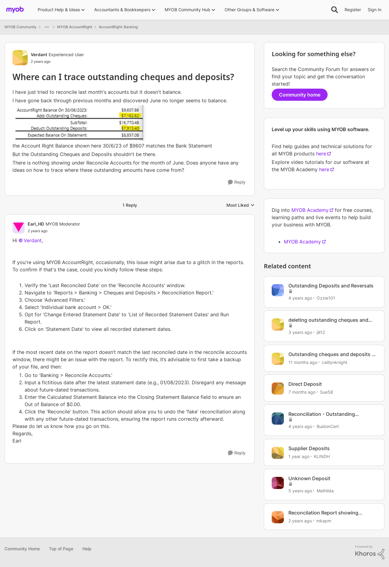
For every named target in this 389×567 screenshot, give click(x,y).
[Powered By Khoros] (369, 552)
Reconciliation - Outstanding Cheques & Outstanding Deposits (327, 414)
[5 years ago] (300, 490)
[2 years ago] (300, 520)
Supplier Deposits (309, 448)
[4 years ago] (300, 298)
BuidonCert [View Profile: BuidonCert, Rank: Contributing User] (328, 426)
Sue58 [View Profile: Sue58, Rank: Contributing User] (326, 392)
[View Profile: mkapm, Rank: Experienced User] (278, 517)
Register (353, 9)
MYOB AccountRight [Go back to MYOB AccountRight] (74, 27)
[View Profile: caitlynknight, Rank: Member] (278, 359)
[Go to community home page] (15, 10)
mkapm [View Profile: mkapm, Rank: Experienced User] (323, 520)
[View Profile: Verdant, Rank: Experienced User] (20, 57)
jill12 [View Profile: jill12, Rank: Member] (321, 332)
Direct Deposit (305, 384)
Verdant (33, 240)
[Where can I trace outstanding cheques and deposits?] (54, 231)
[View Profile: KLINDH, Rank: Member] (278, 453)
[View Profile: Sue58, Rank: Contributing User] (278, 388)
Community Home (22, 548)
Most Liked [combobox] (240, 205)
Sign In (374, 9)
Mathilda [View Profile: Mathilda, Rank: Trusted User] (325, 490)
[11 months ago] (302, 362)
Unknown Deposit (309, 478)
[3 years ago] (300, 332)
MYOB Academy (310, 210)
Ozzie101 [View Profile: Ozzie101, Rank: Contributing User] (326, 297)
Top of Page (61, 548)
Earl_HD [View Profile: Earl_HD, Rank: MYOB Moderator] (36, 223)
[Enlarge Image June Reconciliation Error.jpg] (80, 123)
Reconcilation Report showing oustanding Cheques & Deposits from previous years (332, 513)
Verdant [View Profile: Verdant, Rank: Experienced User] (39, 54)
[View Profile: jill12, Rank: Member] (278, 324)
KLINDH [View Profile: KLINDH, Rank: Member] (322, 456)
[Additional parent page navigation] (46, 27)
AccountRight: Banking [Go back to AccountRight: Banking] (118, 27)
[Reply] (237, 182)
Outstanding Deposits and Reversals (331, 286)
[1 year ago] (298, 456)
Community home (299, 95)
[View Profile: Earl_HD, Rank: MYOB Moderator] (18, 227)
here (321, 154)
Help (86, 548)
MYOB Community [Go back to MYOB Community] (20, 27)
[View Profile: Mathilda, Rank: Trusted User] (278, 483)
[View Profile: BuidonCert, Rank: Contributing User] (278, 419)
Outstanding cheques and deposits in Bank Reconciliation (332, 354)
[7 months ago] (301, 392)
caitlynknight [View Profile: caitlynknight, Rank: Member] (334, 362)
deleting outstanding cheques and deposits (328, 320)
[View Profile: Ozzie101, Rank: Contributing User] (278, 290)
